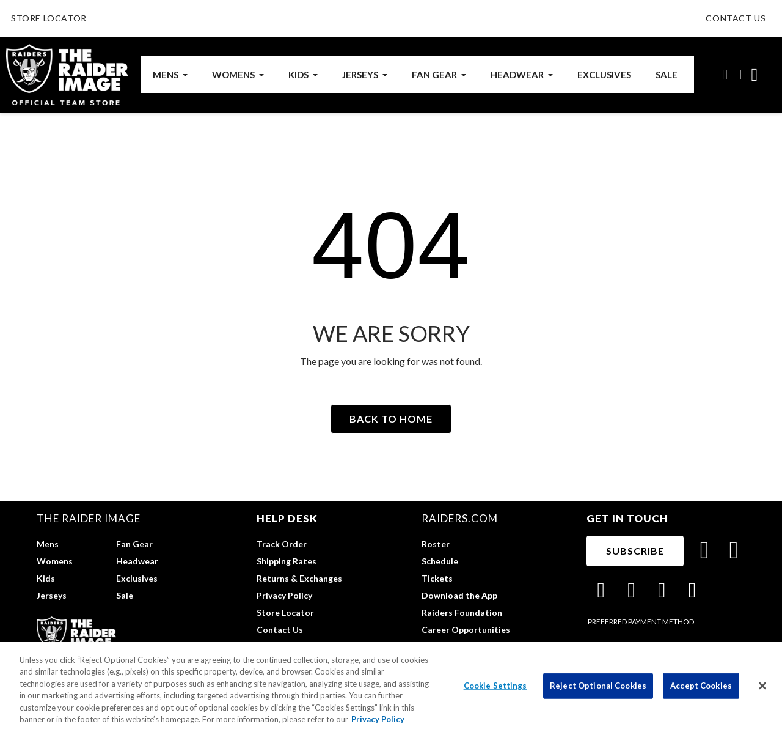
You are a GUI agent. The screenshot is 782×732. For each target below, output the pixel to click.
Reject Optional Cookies (598, 685)
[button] (725, 74)
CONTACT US (736, 18)
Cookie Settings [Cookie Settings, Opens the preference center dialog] (495, 685)
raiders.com (460, 518)
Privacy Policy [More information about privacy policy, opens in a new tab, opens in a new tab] (377, 719)
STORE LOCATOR (49, 18)
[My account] (742, 74)
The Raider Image (89, 518)
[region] (391, 687)
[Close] (762, 686)
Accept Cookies (701, 685)
